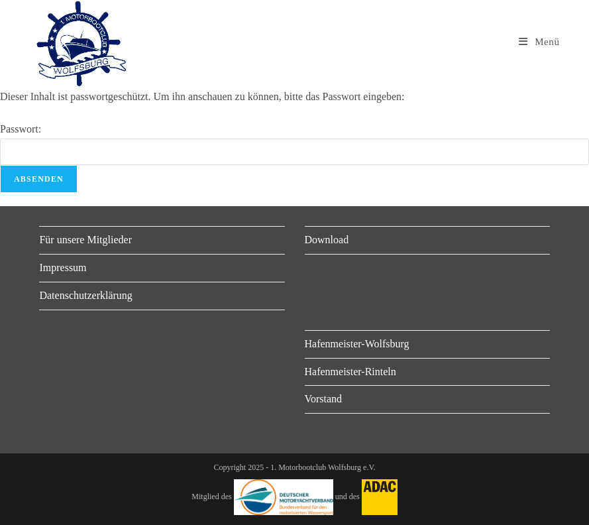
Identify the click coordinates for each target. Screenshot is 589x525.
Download (327, 239)
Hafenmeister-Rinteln (350, 371)
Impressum (62, 267)
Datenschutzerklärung (85, 295)
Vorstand (324, 398)
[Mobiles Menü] (539, 41)
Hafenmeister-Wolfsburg (357, 343)
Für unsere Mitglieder (85, 239)
